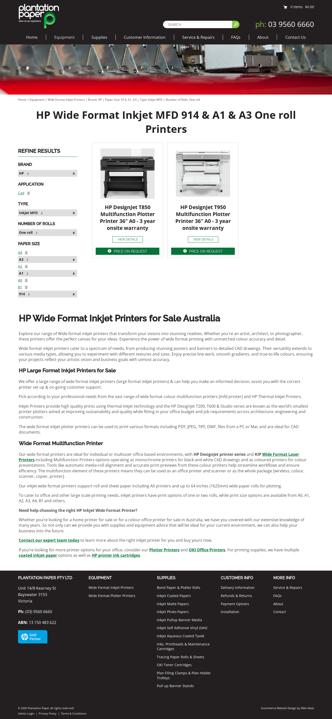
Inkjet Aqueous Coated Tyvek (180, 636)
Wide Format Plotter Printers (112, 595)
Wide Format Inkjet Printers (66, 100)
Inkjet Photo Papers (173, 611)
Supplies (99, 37)
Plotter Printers (164, 550)
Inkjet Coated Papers (174, 595)
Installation (230, 611)
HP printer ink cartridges (116, 555)
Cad (21, 193)
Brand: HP (95, 100)
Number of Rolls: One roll (183, 100)
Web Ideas (307, 708)
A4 (20, 252)
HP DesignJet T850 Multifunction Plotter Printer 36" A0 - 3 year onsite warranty (127, 217)
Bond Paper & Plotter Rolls (178, 587)
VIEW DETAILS (128, 239)
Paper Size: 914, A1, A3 (121, 100)
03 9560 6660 (284, 24)
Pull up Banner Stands (175, 685)
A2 (20, 266)
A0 (20, 280)
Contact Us (295, 37)
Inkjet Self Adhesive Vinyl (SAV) (182, 627)
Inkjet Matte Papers (173, 603)
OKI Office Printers (207, 550)
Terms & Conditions (73, 713)
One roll (26, 232)
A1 (21, 273)
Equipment (64, 37)
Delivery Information (238, 587)
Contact (279, 611)
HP (21, 173)
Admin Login (26, 713)
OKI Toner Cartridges (174, 664)
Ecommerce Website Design (278, 708)
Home (31, 37)
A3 (21, 259)
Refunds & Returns (236, 595)
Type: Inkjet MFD (151, 100)
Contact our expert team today (49, 540)
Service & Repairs (198, 37)
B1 (20, 287)
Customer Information (145, 37)
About (263, 37)
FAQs (235, 37)
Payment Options (235, 603)
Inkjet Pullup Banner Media (179, 620)
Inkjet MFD (28, 212)
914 (22, 294)
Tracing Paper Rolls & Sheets (180, 657)
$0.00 (309, 6)
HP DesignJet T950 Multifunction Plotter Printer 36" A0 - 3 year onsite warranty (203, 217)
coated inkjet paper (38, 555)
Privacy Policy (47, 713)
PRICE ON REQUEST (130, 251)
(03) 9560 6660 (35, 611)
